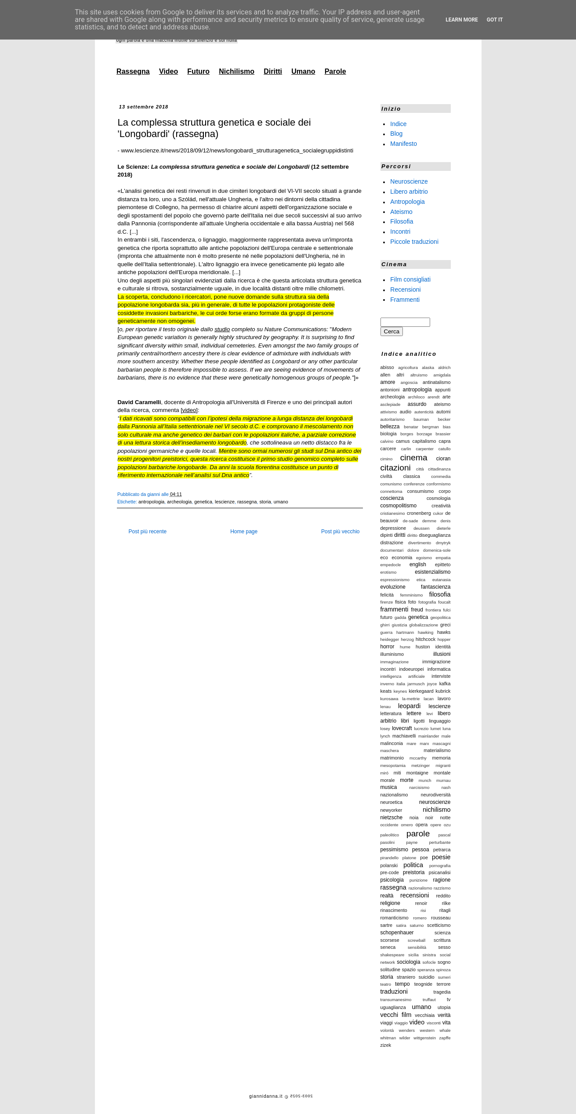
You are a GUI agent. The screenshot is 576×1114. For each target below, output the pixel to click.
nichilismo (436, 809)
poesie (441, 857)
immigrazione (436, 661)
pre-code (389, 872)
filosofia (440, 594)
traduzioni (394, 991)
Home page (243, 531)
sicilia (413, 954)
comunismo (391, 483)
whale (444, 1030)
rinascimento (393, 910)
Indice (398, 123)
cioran (443, 459)
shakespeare (392, 954)
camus (403, 441)
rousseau (440, 917)
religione (390, 903)
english (417, 564)
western (427, 1030)
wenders (407, 1030)
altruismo (418, 375)
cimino (386, 458)
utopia (444, 1007)
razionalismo (420, 888)
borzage (424, 433)
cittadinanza (439, 469)
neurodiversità (436, 794)
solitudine (390, 969)
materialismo (437, 750)
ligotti (418, 720)
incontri (388, 669)
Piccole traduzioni (414, 241)
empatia (442, 557)
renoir (421, 903)
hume (405, 646)
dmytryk (443, 542)
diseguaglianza (434, 535)
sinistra (429, 954)
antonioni (390, 389)
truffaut (429, 999)
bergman (430, 426)
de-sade (410, 520)
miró (384, 772)
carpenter (425, 448)
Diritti (273, 71)
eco (384, 557)
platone (409, 857)
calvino (387, 441)
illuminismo (392, 654)
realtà (387, 896)
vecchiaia (425, 1015)
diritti (399, 535)
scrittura (442, 940)
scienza (443, 932)
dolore (413, 550)
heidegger (389, 639)
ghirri (385, 624)
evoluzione (393, 587)
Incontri (400, 231)
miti (397, 772)
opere (436, 824)
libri (405, 721)
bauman (421, 419)
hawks (444, 632)
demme (429, 520)
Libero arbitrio (409, 191)
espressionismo (395, 579)
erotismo (388, 572)
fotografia (427, 602)
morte (406, 780)
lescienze (225, 501)
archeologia (179, 501)
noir (429, 817)
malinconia (391, 743)
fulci (446, 610)
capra (445, 441)
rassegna (247, 501)
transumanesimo (396, 999)
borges (406, 433)
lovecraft (402, 728)
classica (411, 476)
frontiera (433, 610)
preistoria (413, 872)
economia (401, 557)
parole (418, 833)
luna (446, 728)
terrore (444, 984)
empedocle (390, 564)
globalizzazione (423, 624)
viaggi (386, 1022)
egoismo (424, 557)
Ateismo (401, 211)
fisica (400, 601)
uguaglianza (393, 1007)
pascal (444, 834)
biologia (388, 433)
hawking (425, 632)
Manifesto (403, 143)
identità (443, 646)
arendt (433, 396)
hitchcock (425, 639)
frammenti (394, 609)
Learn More (462, 20)
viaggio (401, 1022)
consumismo (420, 491)
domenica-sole (436, 550)
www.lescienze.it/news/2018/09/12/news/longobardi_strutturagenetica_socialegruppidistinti (237, 150)
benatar (411, 426)
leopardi (409, 705)
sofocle (428, 962)
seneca (388, 947)
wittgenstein (424, 1037)
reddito (443, 895)
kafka (445, 683)
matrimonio (392, 757)
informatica (439, 669)
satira (401, 925)
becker (444, 419)
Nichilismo (236, 71)
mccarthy (418, 758)
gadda (400, 617)
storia (265, 501)
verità (444, 1015)
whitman (388, 1037)
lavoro (444, 698)
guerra (386, 632)
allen (385, 374)
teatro (385, 984)
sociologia (408, 962)
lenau (385, 706)
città (420, 469)
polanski (389, 865)
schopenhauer (397, 933)
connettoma (391, 491)
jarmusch (416, 683)
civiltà (386, 476)
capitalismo (424, 441)
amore (387, 382)
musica (388, 787)
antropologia (151, 501)
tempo (402, 984)
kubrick (442, 691)
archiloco (416, 396)
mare (411, 743)
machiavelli (404, 735)
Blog (396, 133)
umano (281, 501)
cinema (413, 457)
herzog (407, 639)
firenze (386, 602)
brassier (442, 433)
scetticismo (438, 925)
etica (421, 579)
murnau (443, 780)
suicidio (427, 977)
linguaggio (439, 720)
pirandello (389, 857)
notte (445, 817)
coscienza (392, 498)
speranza (426, 969)
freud (417, 610)
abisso (387, 367)
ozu (447, 824)
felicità (387, 594)
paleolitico (389, 834)
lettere (414, 713)
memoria (441, 757)
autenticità (424, 411)
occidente (389, 824)
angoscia (409, 382)
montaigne (417, 772)
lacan (429, 698)
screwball (416, 940)
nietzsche (391, 817)
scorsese (389, 940)
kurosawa (389, 698)
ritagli (445, 910)
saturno (416, 925)
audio (405, 411)
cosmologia (439, 498)
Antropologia (407, 201)
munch (425, 780)
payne (411, 842)
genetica (203, 501)
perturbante (439, 842)
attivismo (388, 411)
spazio (409, 969)
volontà (387, 1030)
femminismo (411, 595)
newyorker (391, 810)
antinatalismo (437, 382)
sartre (386, 925)
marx (424, 743)
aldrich (444, 367)
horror (387, 647)
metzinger (420, 765)
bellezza (390, 426)
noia (413, 817)
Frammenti (405, 299)
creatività (440, 505)
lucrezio (421, 728)
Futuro (198, 71)
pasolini (387, 842)
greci (445, 624)
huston (423, 646)
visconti (434, 1022)
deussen (421, 528)
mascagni (441, 743)
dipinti (386, 535)
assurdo (417, 404)
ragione (441, 880)
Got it (495, 20)
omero (407, 824)
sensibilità (417, 947)
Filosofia (401, 221)
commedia (440, 476)
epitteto (442, 564)
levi (430, 713)
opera (422, 824)
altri (400, 374)
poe (424, 857)
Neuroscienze (409, 181)
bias (447, 426)
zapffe (445, 1037)
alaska (428, 367)
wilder (404, 1037)
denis (446, 520)
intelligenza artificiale (402, 676)
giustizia (399, 624)
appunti (442, 389)
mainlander (428, 736)
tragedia (441, 992)
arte (446, 396)
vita (446, 1023)
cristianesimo (392, 513)
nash (446, 787)
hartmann (405, 632)
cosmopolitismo (398, 506)
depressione (393, 528)
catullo (444, 448)
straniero (406, 977)
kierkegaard (421, 691)
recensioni (414, 895)
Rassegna (133, 71)
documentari (392, 550)
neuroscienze (434, 802)
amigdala (442, 375)
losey (385, 728)
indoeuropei (411, 669)
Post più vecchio (340, 531)
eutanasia (441, 579)
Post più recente (148, 531)
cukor (438, 513)
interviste (440, 676)
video (189, 410)
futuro (386, 617)
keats (386, 691)
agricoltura (408, 367)
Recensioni (405, 289)
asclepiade (390, 404)
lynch (385, 736)
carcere (388, 448)
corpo (444, 491)
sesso (444, 947)
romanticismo (394, 917)
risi (423, 910)
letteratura (391, 713)
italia (400, 683)
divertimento (419, 542)
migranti (442, 765)
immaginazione (394, 661)
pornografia (440, 865)
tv (448, 999)
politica (413, 864)
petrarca (442, 849)
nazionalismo (394, 794)
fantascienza (435, 587)
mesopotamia (393, 765)
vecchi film (396, 1014)
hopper (444, 639)
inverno (387, 683)
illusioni (441, 654)
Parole (335, 71)
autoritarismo (392, 419)
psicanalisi (440, 872)
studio (222, 329)
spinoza (443, 969)
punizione (418, 880)
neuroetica (391, 802)
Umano (303, 71)
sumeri (444, 977)
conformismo (439, 483)
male (446, 736)
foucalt (444, 602)
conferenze (414, 483)
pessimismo (394, 849)
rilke (446, 903)
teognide (423, 984)
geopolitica (441, 617)
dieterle (443, 528)
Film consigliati (410, 279)
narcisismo (419, 787)
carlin (406, 448)
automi (443, 411)
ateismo (442, 404)
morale (387, 780)
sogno (444, 962)
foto (412, 601)
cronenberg (419, 513)
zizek (385, 1045)
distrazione (391, 542)
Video (168, 71)
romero (419, 917)
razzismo (442, 888)
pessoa (420, 849)
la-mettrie (411, 698)
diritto (412, 535)
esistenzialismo (432, 572)
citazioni (395, 467)
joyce (432, 683)
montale (442, 772)
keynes (400, 691)
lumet (436, 728)
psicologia (392, 880)
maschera (389, 750)
